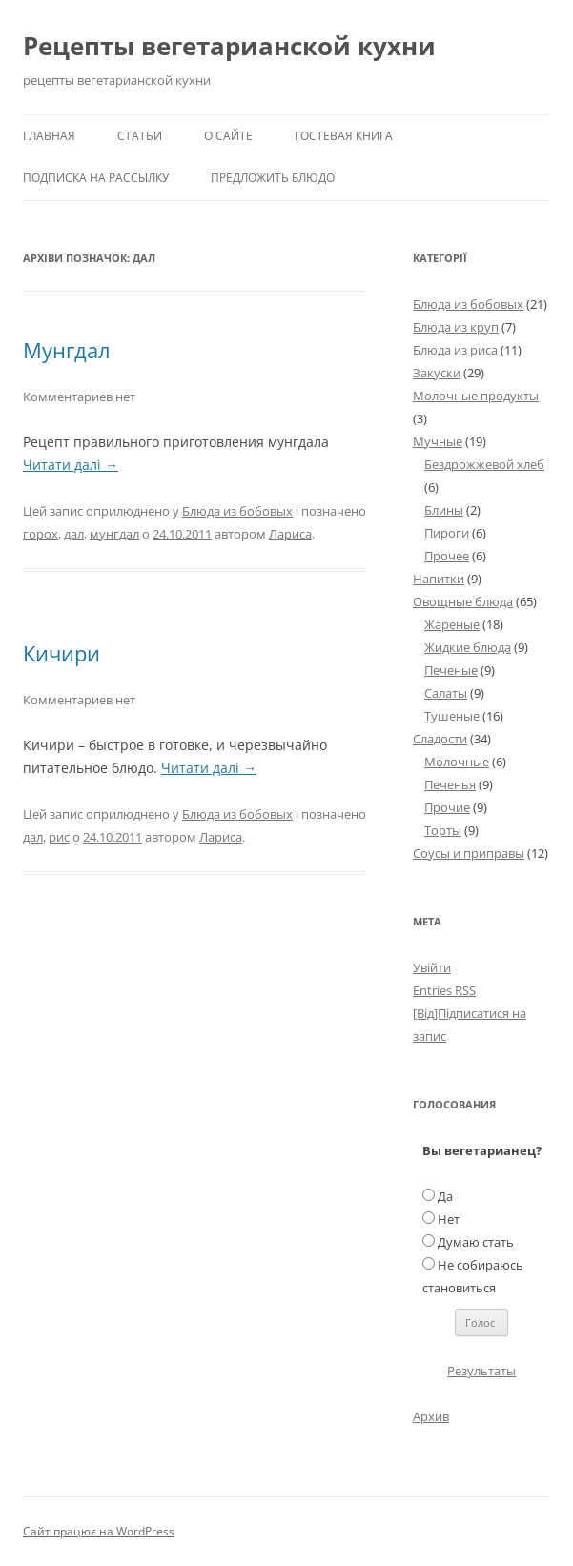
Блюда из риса (455, 349)
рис (59, 836)
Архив (431, 1416)
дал (74, 533)
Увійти (432, 967)
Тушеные (452, 715)
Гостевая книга (344, 136)
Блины (443, 510)
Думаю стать (476, 1242)
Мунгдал (67, 350)
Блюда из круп (456, 327)
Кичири (61, 653)
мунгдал (114, 533)
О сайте (228, 136)
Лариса (290, 533)
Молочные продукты (476, 395)
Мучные (437, 441)
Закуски (436, 372)
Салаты (445, 693)
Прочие (447, 807)
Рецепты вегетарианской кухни (229, 46)
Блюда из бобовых (237, 510)
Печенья (450, 784)
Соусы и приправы (468, 853)
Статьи (139, 136)
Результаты (481, 1370)
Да (445, 1196)
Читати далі (70, 465)
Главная (49, 136)
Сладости (440, 738)
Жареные (452, 624)
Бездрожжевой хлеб (484, 464)
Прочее (446, 555)
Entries (444, 990)
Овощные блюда (463, 601)
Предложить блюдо (273, 178)
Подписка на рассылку (96, 178)
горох (40, 533)
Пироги (446, 532)
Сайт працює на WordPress (98, 1531)
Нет (449, 1219)
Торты (442, 830)
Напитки (438, 578)
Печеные (451, 670)
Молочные (456, 761)
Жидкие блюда (467, 647)
